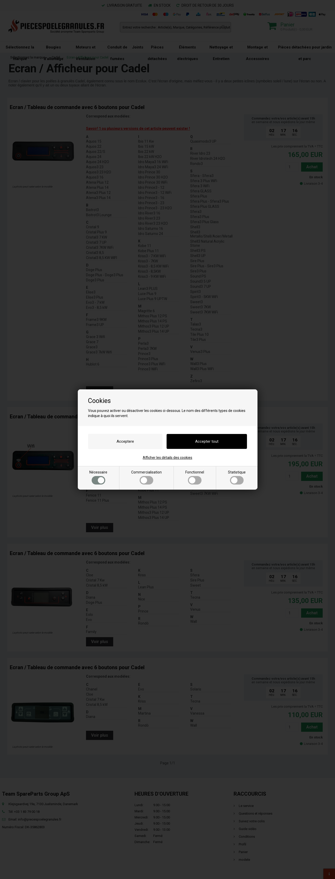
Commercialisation (146, 477)
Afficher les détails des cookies (167, 458)
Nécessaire (98, 477)
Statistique (237, 477)
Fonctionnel (194, 477)
